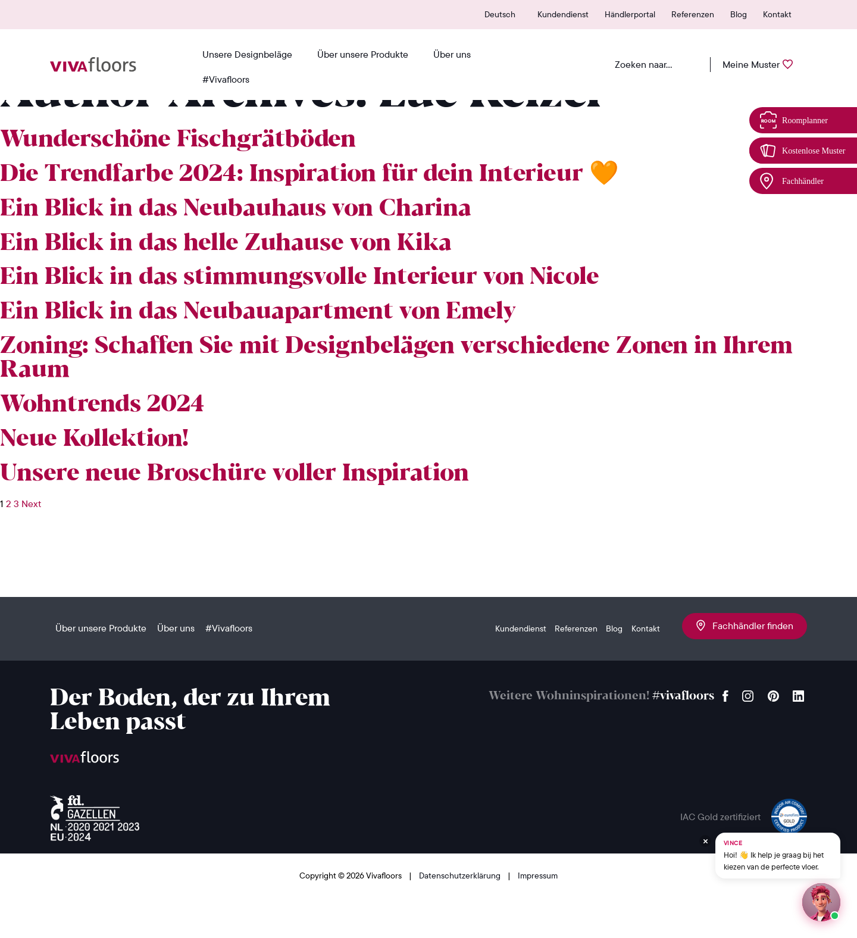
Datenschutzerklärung (460, 875)
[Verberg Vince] (705, 841)
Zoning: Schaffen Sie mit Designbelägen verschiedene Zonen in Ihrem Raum (396, 358)
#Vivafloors (225, 79)
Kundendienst (563, 14)
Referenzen (692, 14)
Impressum (538, 875)
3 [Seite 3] (16, 503)
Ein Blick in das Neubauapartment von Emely (258, 312)
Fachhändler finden (744, 625)
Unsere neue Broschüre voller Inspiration (234, 473)
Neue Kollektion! (94, 439)
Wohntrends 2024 (102, 404)
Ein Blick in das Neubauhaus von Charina (235, 209)
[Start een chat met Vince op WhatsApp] (821, 902)
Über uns (452, 54)
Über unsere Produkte (362, 54)
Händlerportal (630, 14)
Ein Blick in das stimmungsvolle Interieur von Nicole (299, 277)
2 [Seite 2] (8, 503)
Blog (738, 14)
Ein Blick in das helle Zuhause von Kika (226, 243)
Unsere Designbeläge (247, 54)
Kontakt (777, 14)
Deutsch (499, 14)
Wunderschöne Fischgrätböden (178, 140)
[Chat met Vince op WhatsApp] (777, 855)
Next (31, 503)
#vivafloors (683, 696)
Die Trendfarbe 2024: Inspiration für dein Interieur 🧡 (309, 174)
